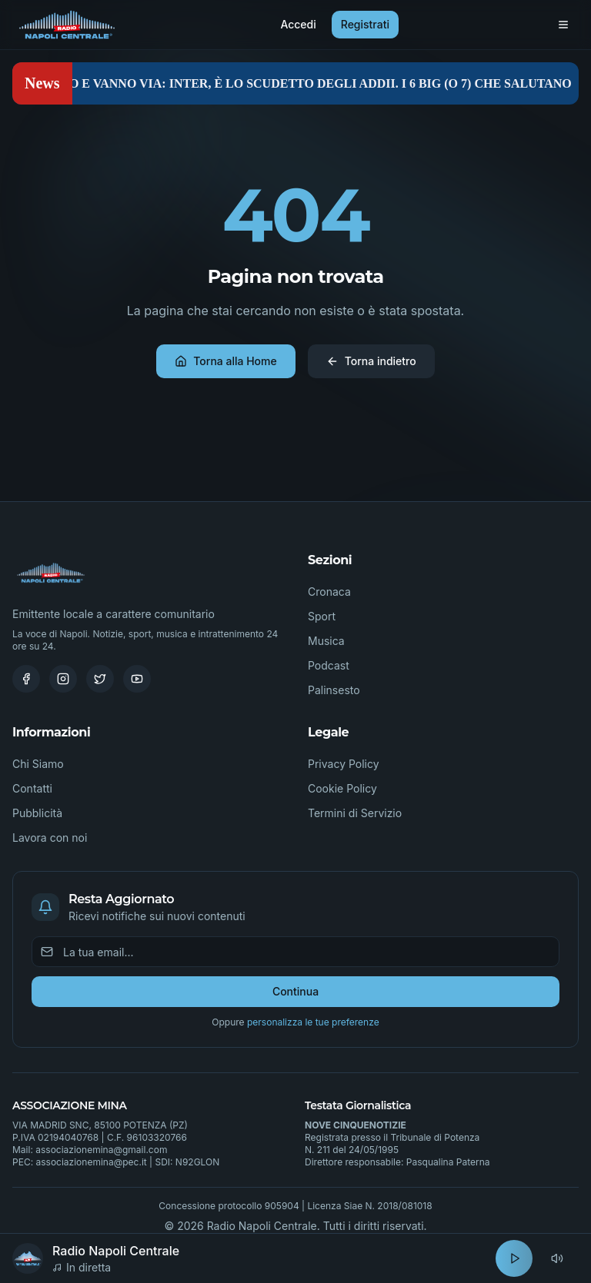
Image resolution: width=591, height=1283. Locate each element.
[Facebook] (26, 679)
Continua (295, 991)
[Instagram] (63, 679)
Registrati (365, 24)
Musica (326, 640)
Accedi (298, 24)
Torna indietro (371, 360)
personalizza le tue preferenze (313, 1022)
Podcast (328, 665)
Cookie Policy (342, 788)
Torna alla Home (225, 360)
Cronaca (329, 591)
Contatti (32, 788)
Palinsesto (334, 689)
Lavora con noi (49, 837)
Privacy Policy (343, 763)
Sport (322, 616)
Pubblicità (37, 812)
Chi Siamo (38, 763)
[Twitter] (100, 679)
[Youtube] (137, 679)
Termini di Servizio (355, 812)
